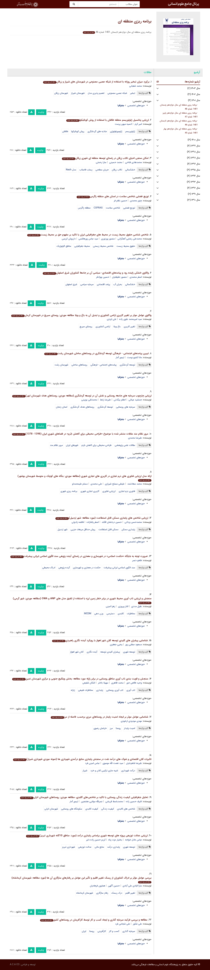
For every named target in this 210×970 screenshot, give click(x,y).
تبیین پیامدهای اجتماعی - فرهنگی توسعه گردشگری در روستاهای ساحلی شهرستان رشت (96, 353)
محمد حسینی (115, 162)
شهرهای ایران (72, 445)
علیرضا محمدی (135, 438)
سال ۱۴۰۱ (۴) (194, 100)
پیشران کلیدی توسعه (110, 652)
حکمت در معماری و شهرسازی (86, 567)
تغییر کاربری (129, 326)
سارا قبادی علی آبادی (132, 886)
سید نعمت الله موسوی (112, 763)
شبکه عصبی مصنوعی (117, 93)
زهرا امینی (110, 606)
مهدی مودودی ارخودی (131, 721)
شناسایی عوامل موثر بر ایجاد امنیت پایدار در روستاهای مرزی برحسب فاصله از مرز (99, 717)
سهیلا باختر (103, 683)
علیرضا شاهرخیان (134, 763)
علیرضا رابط (105, 400)
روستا (118, 728)
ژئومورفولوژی (116, 131)
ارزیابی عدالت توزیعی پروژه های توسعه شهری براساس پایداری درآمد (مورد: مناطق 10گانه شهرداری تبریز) (86, 836)
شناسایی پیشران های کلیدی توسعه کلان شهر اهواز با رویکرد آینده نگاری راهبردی (100, 640)
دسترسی (111, 613)
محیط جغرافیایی (82, 246)
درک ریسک (116, 893)
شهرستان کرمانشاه (84, 893)
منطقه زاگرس (84, 208)
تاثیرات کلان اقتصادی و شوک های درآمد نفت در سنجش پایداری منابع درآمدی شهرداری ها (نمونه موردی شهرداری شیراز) (82, 759)
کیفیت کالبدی (91, 809)
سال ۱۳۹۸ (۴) (193, 152)
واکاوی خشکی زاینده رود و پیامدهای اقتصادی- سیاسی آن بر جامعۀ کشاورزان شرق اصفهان (96, 273)
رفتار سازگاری (102, 893)
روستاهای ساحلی (79, 365)
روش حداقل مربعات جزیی (83, 529)
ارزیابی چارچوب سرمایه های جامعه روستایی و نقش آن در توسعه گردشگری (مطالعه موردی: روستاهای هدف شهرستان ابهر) (81, 396)
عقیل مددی (136, 606)
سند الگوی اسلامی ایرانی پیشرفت (119, 567)
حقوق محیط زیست (126, 246)
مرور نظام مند (56, 445)
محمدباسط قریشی (114, 801)
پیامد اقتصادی (103, 284)
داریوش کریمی (69, 239)
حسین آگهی (114, 886)
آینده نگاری (92, 652)
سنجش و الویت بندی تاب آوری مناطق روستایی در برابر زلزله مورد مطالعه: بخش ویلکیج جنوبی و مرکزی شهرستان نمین (80, 679)
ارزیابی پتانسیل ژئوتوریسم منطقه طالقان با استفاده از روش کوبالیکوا (107, 120)
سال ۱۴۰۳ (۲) (193, 88)
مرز (111, 728)
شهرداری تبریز (68, 847)
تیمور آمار (120, 357)
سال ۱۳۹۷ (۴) (193, 158)
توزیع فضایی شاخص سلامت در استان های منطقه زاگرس (113, 196)
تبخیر (132, 93)
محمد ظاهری (117, 683)
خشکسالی (130, 170)
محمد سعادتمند (134, 484)
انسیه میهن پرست (123, 124)
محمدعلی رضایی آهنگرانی (130, 239)
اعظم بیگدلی (120, 400)
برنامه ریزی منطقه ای (134, 21)
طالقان (65, 131)
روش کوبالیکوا (77, 131)
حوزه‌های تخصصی (136, 105)
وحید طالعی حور (134, 683)
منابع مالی (99, 847)
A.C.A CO (15, 964)
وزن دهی (98, 613)
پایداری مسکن (128, 529)
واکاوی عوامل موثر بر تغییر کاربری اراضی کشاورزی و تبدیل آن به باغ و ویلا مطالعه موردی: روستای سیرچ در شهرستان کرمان (81, 315)
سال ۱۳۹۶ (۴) (193, 164)
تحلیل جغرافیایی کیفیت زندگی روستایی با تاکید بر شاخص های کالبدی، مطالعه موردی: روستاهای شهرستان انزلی (84, 797)
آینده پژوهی (64, 567)
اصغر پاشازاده (93, 522)
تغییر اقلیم (130, 893)
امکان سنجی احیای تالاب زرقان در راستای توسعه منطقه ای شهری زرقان (105, 158)
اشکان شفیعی (88, 683)
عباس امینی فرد (92, 763)
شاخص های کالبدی (126, 809)
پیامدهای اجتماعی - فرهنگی (103, 365)
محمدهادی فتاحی (133, 162)
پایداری (99, 690)
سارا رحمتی (101, 162)
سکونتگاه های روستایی (71, 809)
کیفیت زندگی (107, 809)
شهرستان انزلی (51, 809)
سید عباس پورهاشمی (88, 239)
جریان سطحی (102, 170)
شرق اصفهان (71, 284)
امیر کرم (138, 124)
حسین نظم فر (120, 200)
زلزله (73, 690)
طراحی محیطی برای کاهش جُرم (96, 445)
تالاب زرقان (117, 170)
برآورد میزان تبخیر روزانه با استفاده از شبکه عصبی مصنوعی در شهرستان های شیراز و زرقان (96, 82)
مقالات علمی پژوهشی (125, 445)
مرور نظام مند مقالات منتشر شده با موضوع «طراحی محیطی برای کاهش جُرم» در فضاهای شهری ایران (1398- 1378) (80, 434)
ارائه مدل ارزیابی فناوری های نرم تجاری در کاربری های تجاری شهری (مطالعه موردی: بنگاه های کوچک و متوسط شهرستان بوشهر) (84, 478)
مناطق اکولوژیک (64, 246)
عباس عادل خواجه (133, 840)
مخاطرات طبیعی (85, 690)
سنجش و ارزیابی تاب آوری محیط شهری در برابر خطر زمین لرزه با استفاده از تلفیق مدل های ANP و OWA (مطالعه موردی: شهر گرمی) (82, 600)
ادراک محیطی (48, 567)
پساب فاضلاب (85, 170)
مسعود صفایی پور (133, 644)
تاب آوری (130, 690)
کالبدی (121, 613)
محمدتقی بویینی (89, 400)
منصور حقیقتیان (119, 277)
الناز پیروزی (123, 606)
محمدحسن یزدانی (133, 522)
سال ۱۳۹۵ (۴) (193, 170)
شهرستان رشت (61, 365)
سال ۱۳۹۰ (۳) (193, 200)
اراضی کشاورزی (102, 326)
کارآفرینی (101, 931)
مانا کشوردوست (134, 357)
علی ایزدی (111, 319)
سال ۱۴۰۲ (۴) (193, 94)
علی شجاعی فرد (122, 924)
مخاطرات (131, 613)
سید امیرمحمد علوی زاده (130, 319)
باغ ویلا (117, 326)
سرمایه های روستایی (125, 407)
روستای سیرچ (86, 326)
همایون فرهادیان (97, 886)
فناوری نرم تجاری (127, 491)
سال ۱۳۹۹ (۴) (193, 146)
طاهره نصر (137, 560)
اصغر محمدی (136, 277)
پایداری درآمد (113, 847)
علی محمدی (96, 484)
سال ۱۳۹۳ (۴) (193, 182)
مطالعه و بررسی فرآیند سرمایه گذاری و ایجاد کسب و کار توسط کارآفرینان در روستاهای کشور (93, 920)
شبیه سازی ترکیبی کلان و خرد (104, 770)
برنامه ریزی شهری (68, 491)
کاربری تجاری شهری (89, 491)
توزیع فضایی (129, 208)
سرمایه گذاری (128, 931)
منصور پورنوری (108, 239)
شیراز (85, 770)
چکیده (41, 112)
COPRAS (98, 208)
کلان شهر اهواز (76, 652)
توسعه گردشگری (127, 365)
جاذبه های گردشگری (97, 131)
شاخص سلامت (113, 208)
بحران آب (117, 284)
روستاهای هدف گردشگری (82, 407)
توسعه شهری (129, 652)
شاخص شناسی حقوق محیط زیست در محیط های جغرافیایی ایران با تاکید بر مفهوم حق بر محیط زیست (87, 235)
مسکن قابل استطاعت (108, 529)
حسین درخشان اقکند (112, 522)
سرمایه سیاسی (87, 284)
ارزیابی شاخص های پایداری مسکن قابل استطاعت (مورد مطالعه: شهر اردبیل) (101, 518)
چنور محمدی (136, 200)
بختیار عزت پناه (115, 840)
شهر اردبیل (62, 529)
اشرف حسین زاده (134, 801)
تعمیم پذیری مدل (96, 93)
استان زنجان (61, 407)
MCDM (87, 613)
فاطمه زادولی (78, 522)
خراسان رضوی (100, 728)
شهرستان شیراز (78, 93)
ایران (84, 931)
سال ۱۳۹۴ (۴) (193, 176)
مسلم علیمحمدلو (80, 484)
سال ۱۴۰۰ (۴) (194, 140)
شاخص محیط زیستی (103, 246)
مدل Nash (71, 170)
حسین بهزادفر (102, 277)
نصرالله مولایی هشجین (91, 801)
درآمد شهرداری (128, 770)
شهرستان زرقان (61, 93)
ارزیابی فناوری (109, 491)
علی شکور (137, 924)
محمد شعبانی (135, 86)
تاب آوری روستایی (114, 690)
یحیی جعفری (116, 644)
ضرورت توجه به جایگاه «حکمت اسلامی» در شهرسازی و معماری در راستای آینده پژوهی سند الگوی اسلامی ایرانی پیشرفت (79, 556)
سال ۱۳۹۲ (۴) (193, 188)
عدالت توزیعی (84, 847)
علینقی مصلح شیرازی (115, 484)
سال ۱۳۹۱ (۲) (194, 194)
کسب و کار (114, 931)
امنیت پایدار (129, 728)
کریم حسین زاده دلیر (96, 840)
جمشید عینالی (135, 400)
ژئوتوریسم (130, 131)
